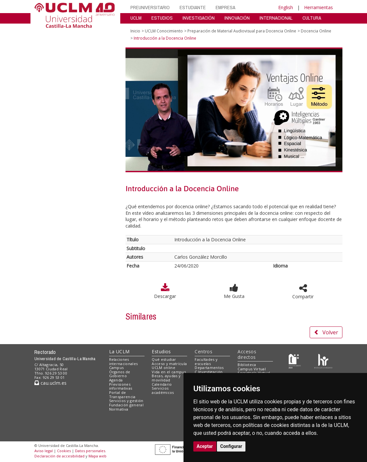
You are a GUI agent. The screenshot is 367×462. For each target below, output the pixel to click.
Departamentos (209, 367)
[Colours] (323, 361)
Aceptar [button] (205, 446)
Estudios (161, 351)
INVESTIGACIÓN (199, 17)
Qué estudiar (164, 359)
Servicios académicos (163, 390)
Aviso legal (43, 450)
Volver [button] (326, 332)
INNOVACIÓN (237, 17)
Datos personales (90, 450)
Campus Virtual (252, 368)
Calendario (162, 384)
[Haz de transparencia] (295, 361)
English (285, 7)
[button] (234, 287)
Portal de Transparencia (122, 394)
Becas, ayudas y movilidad (166, 377)
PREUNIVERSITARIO (150, 7)
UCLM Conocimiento (164, 31)
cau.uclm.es (50, 383)
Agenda (116, 380)
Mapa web (97, 455)
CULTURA (311, 17)
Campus (116, 367)
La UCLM (119, 351)
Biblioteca (247, 364)
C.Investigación (208, 371)
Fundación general (126, 404)
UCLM (136, 17)
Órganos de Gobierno (119, 374)
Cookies (64, 450)
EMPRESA (225, 7)
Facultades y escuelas (206, 361)
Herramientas (318, 7)
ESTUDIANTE (193, 7)
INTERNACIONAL (276, 17)
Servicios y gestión (126, 400)
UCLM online (163, 367)
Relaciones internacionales (123, 361)
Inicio (135, 31)
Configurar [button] (231, 446)
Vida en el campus (169, 371)
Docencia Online (316, 31)
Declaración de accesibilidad (59, 455)
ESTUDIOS (162, 17)
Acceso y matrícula (169, 363)
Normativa (118, 409)
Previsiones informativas (120, 386)
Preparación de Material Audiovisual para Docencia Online (241, 31)
